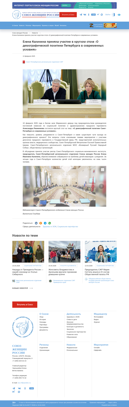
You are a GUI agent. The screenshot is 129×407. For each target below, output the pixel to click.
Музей (57, 25)
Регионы (28, 25)
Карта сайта (113, 402)
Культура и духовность (68, 266)
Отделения (43, 347)
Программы (43, 327)
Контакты (63, 25)
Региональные (72, 350)
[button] (27, 186)
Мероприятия (101, 344)
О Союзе (15, 25)
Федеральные (72, 347)
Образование (72, 337)
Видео (96, 319)
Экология (70, 329)
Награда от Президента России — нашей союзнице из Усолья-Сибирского (27, 272)
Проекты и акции (48, 25)
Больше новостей (22, 288)
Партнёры (43, 325)
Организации (44, 350)
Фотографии (98, 317)
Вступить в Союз (68, 14)
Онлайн (97, 347)
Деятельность (74, 314)
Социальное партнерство (76, 332)
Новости (21, 25)
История (42, 319)
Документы (43, 330)
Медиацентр (36, 25)
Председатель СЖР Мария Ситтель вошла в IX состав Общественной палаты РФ (97, 272)
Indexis (114, 405)
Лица (41, 317)
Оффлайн (97, 350)
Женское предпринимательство (75, 323)
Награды (42, 322)
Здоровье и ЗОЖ (49, 226)
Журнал (97, 322)
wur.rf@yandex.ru (24, 383)
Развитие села (72, 334)
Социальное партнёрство (67, 226)
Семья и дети (72, 319)
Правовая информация (97, 402)
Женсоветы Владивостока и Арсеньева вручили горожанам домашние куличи (63, 272)
